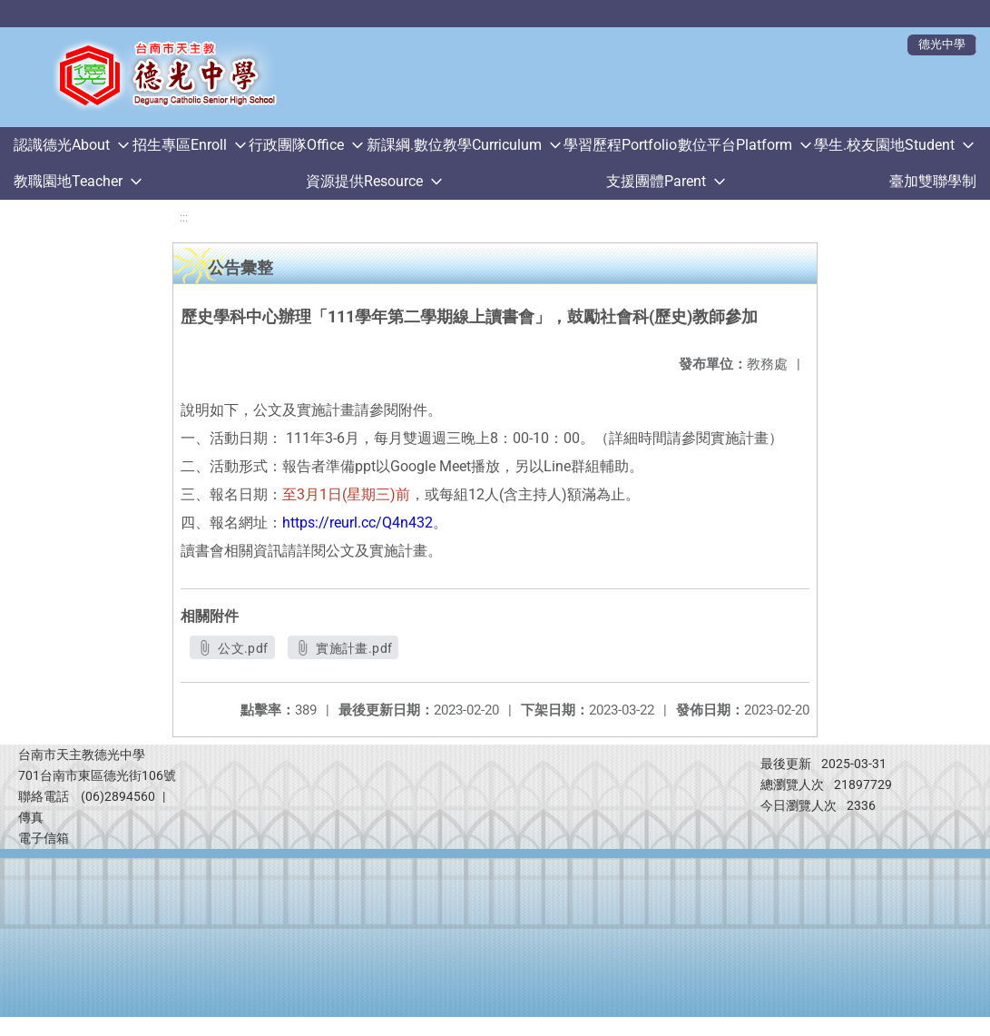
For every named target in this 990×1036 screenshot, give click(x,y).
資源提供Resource (364, 181)
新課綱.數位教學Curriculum (454, 144)
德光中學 (941, 44)
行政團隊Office (296, 144)
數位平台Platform (735, 144)
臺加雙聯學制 (932, 181)
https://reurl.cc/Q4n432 (357, 522)
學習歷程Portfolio (620, 144)
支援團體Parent (656, 181)
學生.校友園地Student (884, 144)
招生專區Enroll (179, 144)
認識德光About (62, 144)
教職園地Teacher (68, 181)
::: (184, 217)
